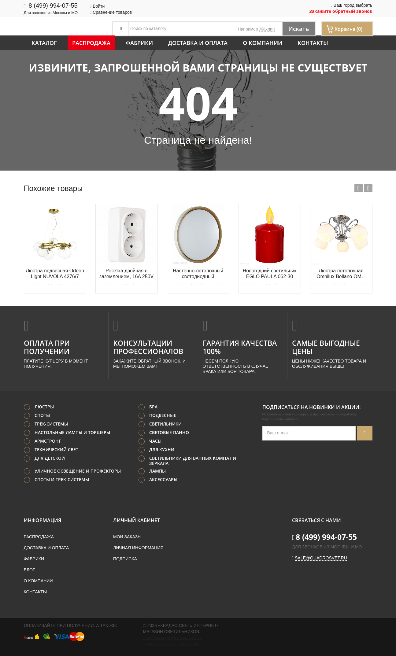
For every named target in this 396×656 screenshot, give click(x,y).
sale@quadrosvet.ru (321, 557)
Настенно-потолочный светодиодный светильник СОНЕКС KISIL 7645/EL (198, 274)
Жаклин (267, 29)
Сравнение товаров (111, 12)
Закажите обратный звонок (340, 11)
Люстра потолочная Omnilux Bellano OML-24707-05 (341, 274)
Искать (298, 28)
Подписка (125, 558)
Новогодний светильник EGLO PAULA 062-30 (270, 273)
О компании (262, 42)
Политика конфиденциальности (172, 638)
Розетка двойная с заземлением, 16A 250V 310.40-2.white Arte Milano (126, 274)
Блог (29, 569)
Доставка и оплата (198, 42)
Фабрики (139, 42)
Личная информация (138, 547)
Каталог (44, 42)
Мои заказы (127, 536)
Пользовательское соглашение (172, 644)
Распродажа (91, 42)
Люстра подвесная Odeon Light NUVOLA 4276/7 (55, 273)
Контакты (313, 42)
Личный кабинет (136, 520)
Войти (97, 6)
